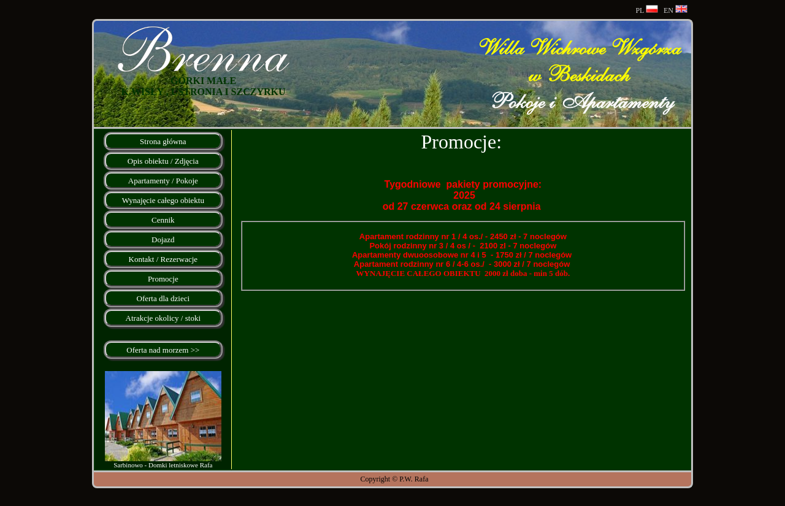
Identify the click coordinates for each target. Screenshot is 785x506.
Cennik (163, 219)
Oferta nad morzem (157, 350)
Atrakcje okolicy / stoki (163, 318)
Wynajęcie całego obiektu (163, 200)
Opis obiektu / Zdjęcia (163, 161)
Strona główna (163, 141)
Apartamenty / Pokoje (163, 180)
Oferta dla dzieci (163, 298)
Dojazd (163, 239)
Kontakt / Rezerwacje (163, 259)
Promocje (163, 278)
